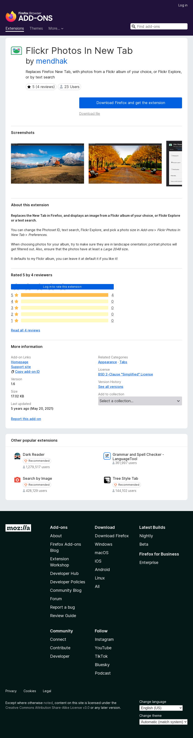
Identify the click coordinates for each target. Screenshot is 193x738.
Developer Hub (64, 573)
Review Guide (63, 615)
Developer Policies (67, 581)
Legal (47, 691)
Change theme (150, 715)
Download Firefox (112, 535)
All (97, 586)
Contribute (60, 647)
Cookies (30, 691)
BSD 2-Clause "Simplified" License (125, 374)
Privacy (11, 691)
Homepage (19, 362)
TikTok (101, 656)
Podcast (103, 673)
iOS (98, 561)
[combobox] (159, 26)
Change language (152, 702)
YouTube (103, 647)
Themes (36, 28)
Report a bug (62, 607)
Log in (183, 5)
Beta (143, 544)
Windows (103, 544)
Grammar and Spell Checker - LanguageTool (138, 456)
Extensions (14, 28)
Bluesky (102, 664)
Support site (21, 367)
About (56, 535)
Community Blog (66, 590)
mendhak (51, 61)
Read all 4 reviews (25, 330)
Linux (100, 578)
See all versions (110, 387)
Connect (58, 639)
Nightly (146, 535)
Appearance (107, 362)
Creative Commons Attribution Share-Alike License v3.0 (47, 707)
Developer (59, 656)
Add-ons (59, 527)
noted (48, 703)
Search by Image (37, 478)
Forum (56, 598)
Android (102, 569)
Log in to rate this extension (62, 286)
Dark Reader (34, 454)
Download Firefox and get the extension (130, 102)
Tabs (123, 362)
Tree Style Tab (125, 478)
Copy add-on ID (25, 371)
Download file (89, 113)
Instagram (104, 639)
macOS (101, 552)
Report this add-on (26, 419)
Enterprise (148, 562)
